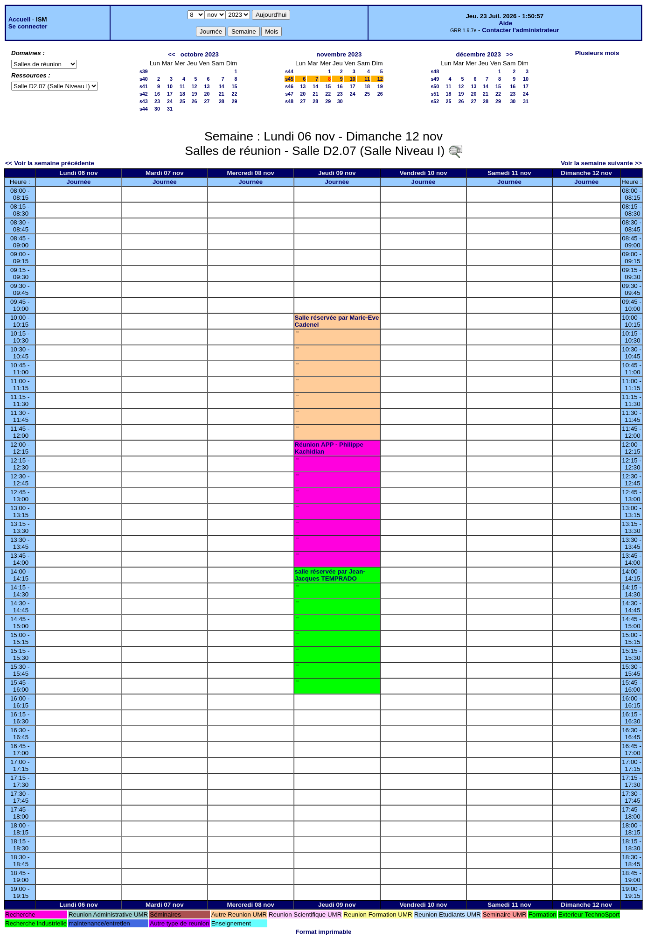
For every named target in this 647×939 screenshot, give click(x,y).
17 (170, 94)
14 (221, 86)
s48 (289, 101)
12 (194, 86)
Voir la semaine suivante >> (601, 163)
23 (157, 101)
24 (170, 101)
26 (194, 101)
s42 (143, 94)
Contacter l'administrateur (520, 30)
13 (206, 86)
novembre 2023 (339, 54)
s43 (143, 101)
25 (182, 101)
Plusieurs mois (597, 52)
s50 (435, 86)
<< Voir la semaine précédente (49, 163)
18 (182, 94)
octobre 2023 (200, 54)
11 (182, 86)
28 (221, 101)
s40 (143, 79)
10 (170, 86)
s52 (435, 101)
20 (206, 94)
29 (234, 101)
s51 (435, 94)
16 (157, 94)
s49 (435, 79)
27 (206, 101)
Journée (79, 181)
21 (221, 94)
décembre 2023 (478, 54)
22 (234, 94)
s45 (289, 79)
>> (510, 54)
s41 (143, 86)
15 (234, 86)
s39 (143, 71)
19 (194, 94)
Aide (505, 23)
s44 (143, 109)
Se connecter (28, 26)
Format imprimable (324, 931)
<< (171, 54)
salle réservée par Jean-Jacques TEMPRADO (330, 575)
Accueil (19, 19)
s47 (289, 94)
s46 (289, 86)
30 (157, 109)
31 (170, 109)
